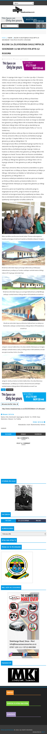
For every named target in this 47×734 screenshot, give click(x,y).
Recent (8, 521)
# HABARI (9, 390)
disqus (23, 434)
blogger (8, 434)
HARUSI (10, 693)
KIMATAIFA (11, 714)
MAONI (38, 521)
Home (4, 38)
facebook (38, 434)
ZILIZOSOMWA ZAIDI (23, 521)
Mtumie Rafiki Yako (10, 404)
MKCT (43, 732)
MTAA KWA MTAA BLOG (7, 730)
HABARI (10, 38)
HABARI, (26, 59)
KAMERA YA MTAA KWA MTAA (17, 704)
